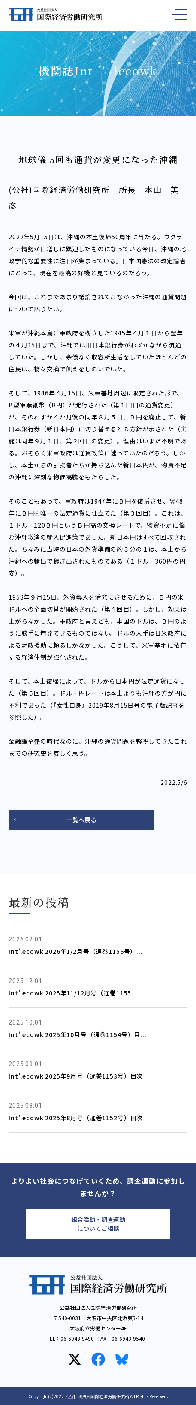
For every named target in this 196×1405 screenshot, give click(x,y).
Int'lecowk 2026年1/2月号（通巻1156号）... (76, 951)
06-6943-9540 (128, 1338)
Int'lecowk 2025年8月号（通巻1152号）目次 (76, 1117)
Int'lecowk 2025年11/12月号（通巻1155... (73, 993)
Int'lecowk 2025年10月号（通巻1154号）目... (78, 1034)
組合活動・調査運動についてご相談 (98, 1224)
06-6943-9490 (77, 1338)
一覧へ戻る (81, 819)
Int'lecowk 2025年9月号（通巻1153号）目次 (76, 1076)
